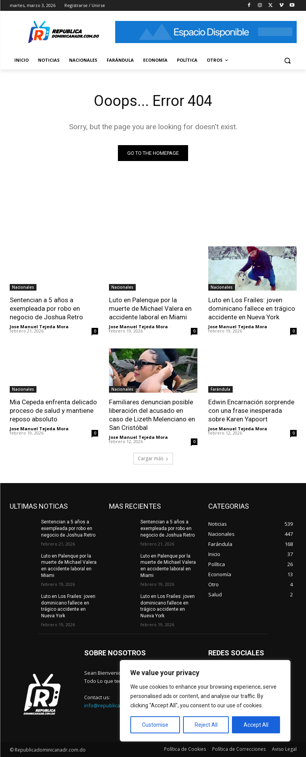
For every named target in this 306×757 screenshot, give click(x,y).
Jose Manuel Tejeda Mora (39, 326)
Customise (155, 725)
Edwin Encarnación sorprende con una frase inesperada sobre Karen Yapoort (251, 410)
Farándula (220, 389)
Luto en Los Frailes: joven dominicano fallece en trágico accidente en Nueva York (251, 308)
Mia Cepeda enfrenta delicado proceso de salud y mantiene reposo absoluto (53, 410)
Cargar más (153, 458)
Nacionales (23, 287)
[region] (205, 700)
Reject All (206, 725)
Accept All (256, 725)
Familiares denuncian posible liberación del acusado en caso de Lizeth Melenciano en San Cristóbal (152, 414)
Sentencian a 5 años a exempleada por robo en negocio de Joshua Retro (46, 308)
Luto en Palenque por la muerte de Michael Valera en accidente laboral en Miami (150, 308)
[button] (287, 60)
